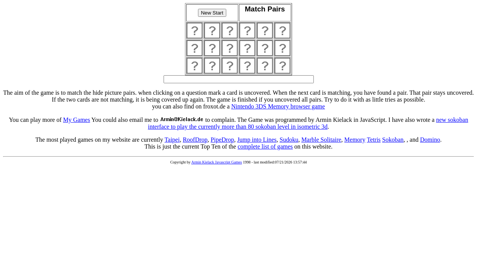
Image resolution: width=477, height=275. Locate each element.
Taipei (172, 139)
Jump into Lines (256, 139)
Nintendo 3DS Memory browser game (278, 106)
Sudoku (288, 139)
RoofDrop (195, 139)
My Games (76, 119)
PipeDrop (222, 139)
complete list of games (265, 146)
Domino (430, 139)
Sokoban (393, 139)
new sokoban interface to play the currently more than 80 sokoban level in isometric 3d (308, 123)
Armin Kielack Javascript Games (216, 162)
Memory (354, 139)
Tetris (374, 139)
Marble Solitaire (321, 139)
